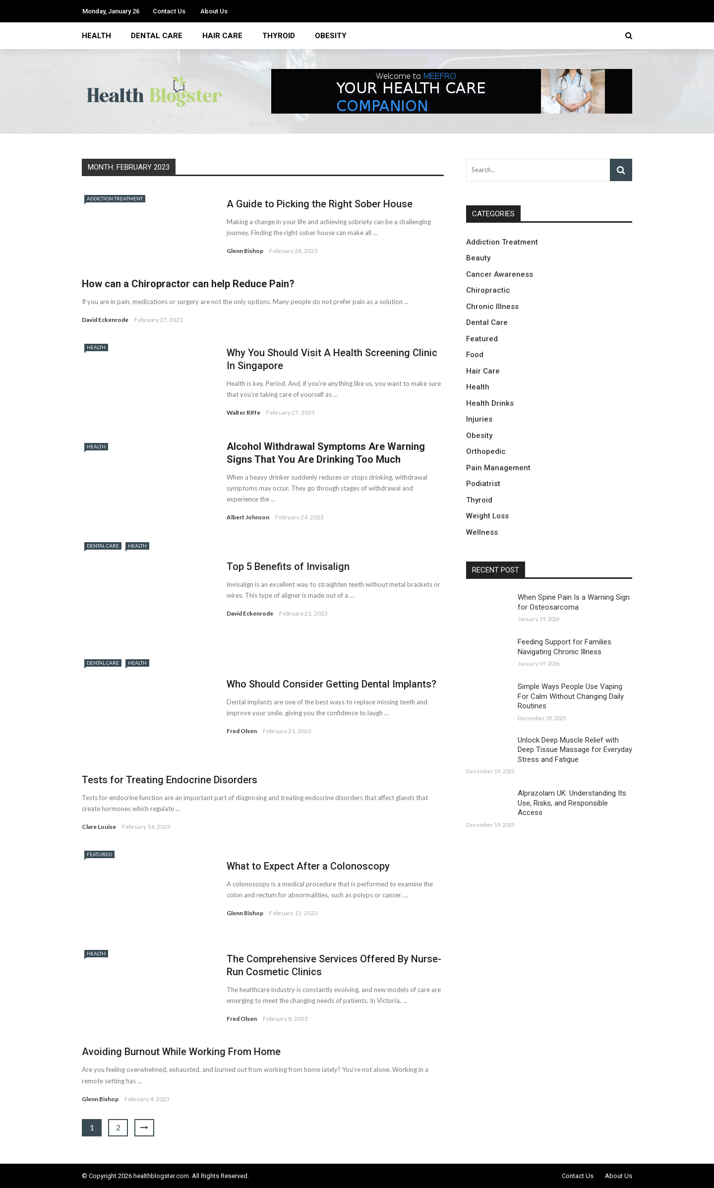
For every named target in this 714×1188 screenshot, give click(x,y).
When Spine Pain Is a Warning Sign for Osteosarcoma (574, 602)
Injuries (479, 419)
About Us (214, 11)
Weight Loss (487, 515)
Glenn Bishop (245, 250)
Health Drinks (490, 403)
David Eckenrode (105, 319)
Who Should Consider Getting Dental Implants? (331, 684)
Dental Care (156, 35)
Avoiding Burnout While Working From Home (181, 1052)
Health (96, 35)
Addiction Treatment (115, 198)
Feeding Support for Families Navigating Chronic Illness (564, 646)
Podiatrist (483, 483)
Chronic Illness (492, 306)
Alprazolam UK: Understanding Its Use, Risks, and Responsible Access (572, 803)
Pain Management (498, 467)
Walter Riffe (243, 412)
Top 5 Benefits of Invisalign (288, 566)
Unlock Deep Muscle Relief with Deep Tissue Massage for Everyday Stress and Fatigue (575, 750)
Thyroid (278, 35)
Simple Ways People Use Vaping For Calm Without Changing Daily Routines (571, 696)
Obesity (331, 35)
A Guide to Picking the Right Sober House (320, 204)
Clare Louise (99, 826)
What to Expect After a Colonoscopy (308, 866)
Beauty (478, 257)
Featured (99, 854)
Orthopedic (486, 451)
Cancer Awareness (499, 274)
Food (474, 354)
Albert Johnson (248, 517)
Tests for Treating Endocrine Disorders (169, 780)
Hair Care (222, 35)
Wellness (482, 532)
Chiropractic (488, 290)
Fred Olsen (242, 731)
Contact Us (169, 11)
